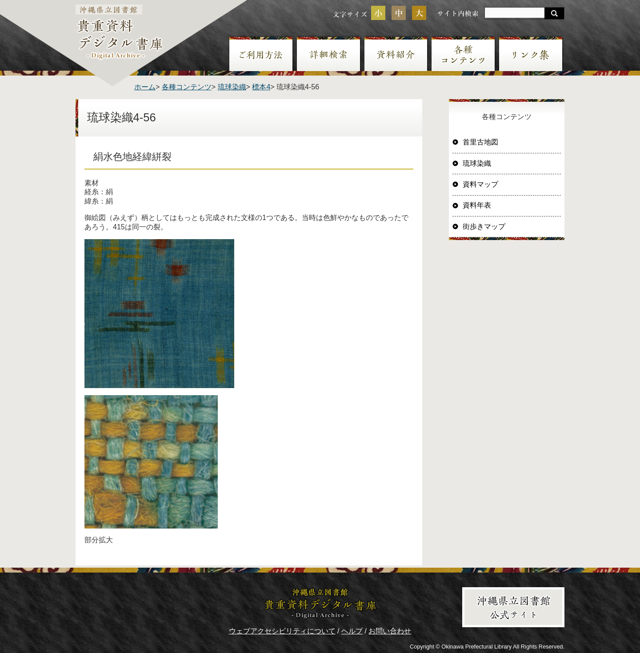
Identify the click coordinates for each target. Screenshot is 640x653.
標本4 (261, 87)
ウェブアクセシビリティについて (282, 631)
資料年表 (477, 205)
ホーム (145, 87)
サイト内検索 (457, 13)
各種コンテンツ (187, 87)
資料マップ (480, 184)
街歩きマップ (484, 226)
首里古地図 (480, 142)
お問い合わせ (389, 631)
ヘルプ (352, 631)
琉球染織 (232, 87)
